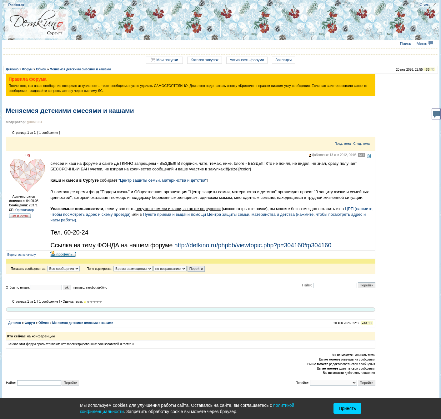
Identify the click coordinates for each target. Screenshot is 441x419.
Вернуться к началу (22, 254)
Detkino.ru (16, 5)
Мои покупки (164, 60)
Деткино (12, 69)
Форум (27, 69)
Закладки (283, 60)
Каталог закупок (204, 60)
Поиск (405, 44)
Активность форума (247, 60)
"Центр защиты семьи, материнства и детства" (162, 180)
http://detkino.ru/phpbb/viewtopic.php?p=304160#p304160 (253, 245)
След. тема (361, 143)
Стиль (424, 5)
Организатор (24, 210)
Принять (347, 408)
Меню (425, 44)
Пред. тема (342, 143)
